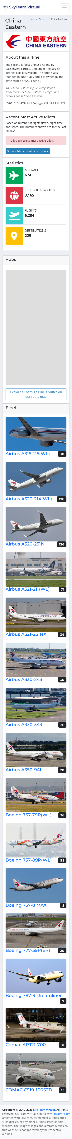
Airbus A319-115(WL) (28, 453)
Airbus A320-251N (25, 544)
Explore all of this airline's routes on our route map (36, 394)
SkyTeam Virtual (44, 1110)
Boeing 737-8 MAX (26, 905)
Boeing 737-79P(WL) (29, 815)
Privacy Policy (61, 1114)
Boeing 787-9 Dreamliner (34, 995)
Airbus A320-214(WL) (29, 498)
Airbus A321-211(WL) (28, 589)
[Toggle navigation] (64, 7)
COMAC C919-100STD (29, 1090)
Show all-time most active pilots (27, 151)
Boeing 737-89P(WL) (29, 860)
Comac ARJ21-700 (26, 1044)
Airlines (43, 19)
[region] (36, 327)
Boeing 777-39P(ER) (28, 950)
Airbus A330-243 (24, 679)
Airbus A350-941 (23, 769)
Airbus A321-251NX (26, 634)
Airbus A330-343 (24, 724)
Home (31, 19)
